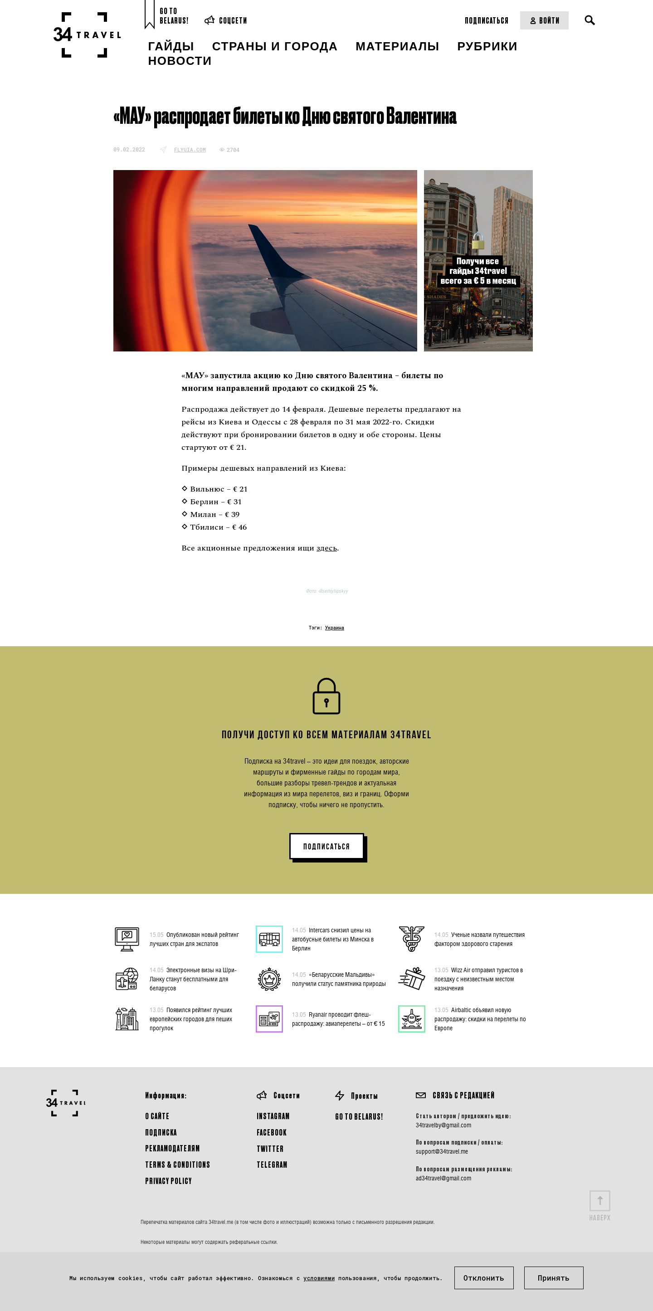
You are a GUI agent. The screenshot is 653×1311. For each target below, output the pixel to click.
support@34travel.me (442, 1151)
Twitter (270, 1148)
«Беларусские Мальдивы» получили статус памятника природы (339, 978)
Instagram (273, 1116)
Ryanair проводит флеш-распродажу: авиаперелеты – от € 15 (338, 1018)
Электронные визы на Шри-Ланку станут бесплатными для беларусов (193, 978)
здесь (327, 548)
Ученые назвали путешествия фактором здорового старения (479, 938)
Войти (544, 20)
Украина (334, 628)
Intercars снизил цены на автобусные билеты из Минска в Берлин (333, 939)
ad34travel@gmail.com (443, 1178)
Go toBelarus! (174, 15)
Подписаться (487, 20)
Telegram (272, 1164)
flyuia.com (190, 149)
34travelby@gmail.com (443, 1125)
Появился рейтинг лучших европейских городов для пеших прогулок (191, 1018)
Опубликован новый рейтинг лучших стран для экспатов (194, 938)
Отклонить (483, 1277)
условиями (319, 1278)
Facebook (272, 1132)
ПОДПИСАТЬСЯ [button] (326, 846)
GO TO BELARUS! (359, 1116)
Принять (554, 1277)
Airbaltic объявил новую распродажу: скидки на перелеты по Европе (480, 1018)
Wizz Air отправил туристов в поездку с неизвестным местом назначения (478, 978)
